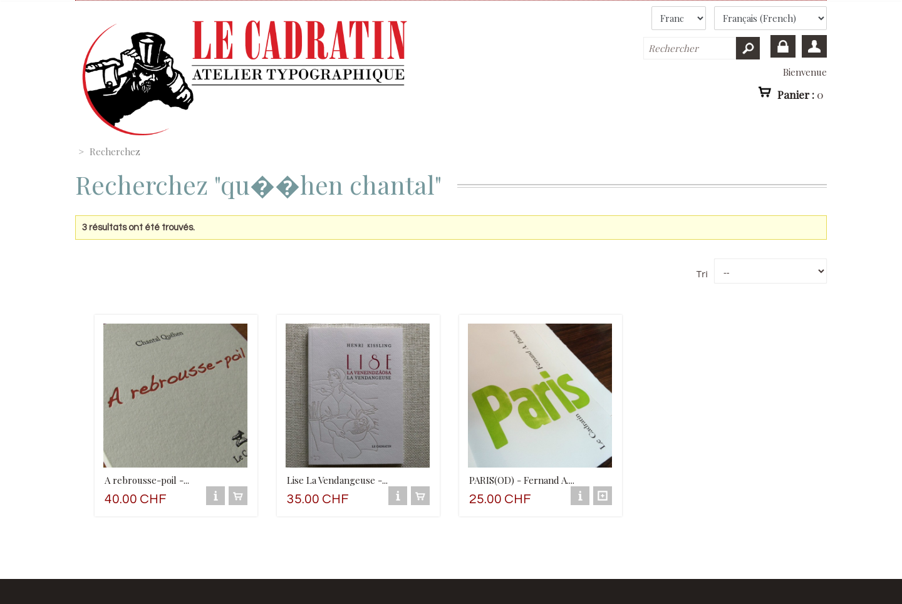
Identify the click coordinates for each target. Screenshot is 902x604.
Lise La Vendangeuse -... (337, 480)
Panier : (800, 94)
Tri (702, 273)
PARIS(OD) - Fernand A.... (521, 480)
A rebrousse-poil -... (147, 480)
